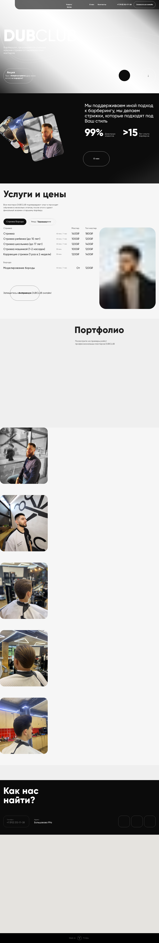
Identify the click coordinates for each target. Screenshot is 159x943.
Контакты (102, 4)
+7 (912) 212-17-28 (124, 4)
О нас (91, 4)
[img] (7, 4)
